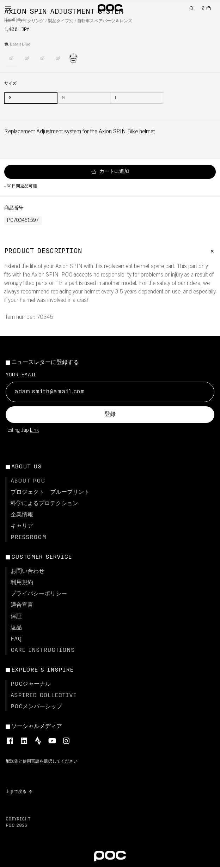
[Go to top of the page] (19, 791)
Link (34, 430)
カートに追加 (110, 172)
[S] (30, 98)
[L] (136, 98)
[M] (83, 98)
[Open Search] (191, 8)
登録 (109, 414)
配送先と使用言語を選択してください (42, 761)
